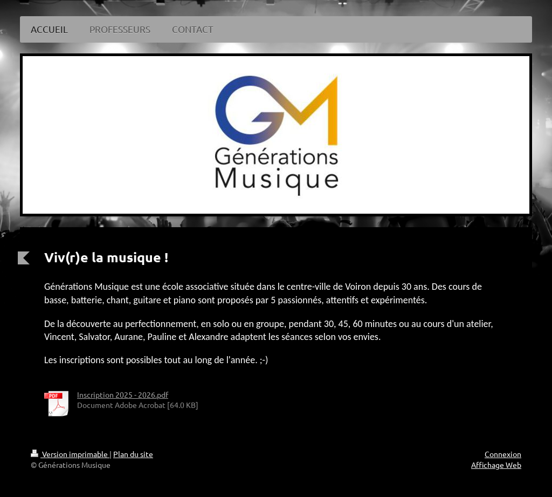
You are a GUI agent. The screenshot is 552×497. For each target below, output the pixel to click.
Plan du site (133, 454)
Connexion (503, 454)
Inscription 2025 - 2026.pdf (122, 394)
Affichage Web (496, 464)
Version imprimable (70, 454)
